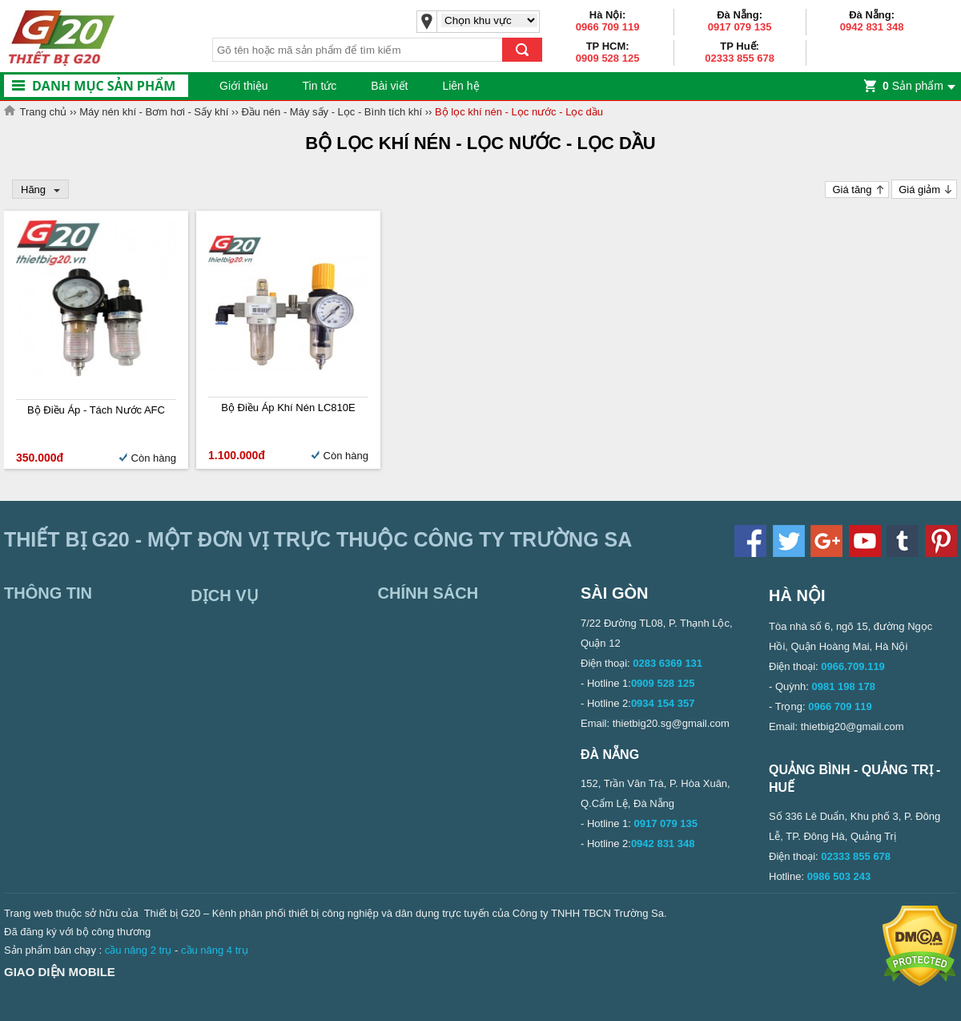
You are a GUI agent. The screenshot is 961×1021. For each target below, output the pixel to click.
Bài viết (389, 85)
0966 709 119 (608, 27)
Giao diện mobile (59, 972)
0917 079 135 (740, 27)
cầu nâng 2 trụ (138, 950)
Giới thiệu (243, 85)
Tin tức (320, 85)
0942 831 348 (872, 27)
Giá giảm (919, 190)
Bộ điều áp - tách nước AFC (96, 410)
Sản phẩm (913, 85)
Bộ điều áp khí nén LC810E (288, 408)
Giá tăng (851, 190)
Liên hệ (460, 85)
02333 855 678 (739, 58)
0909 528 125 (608, 58)
